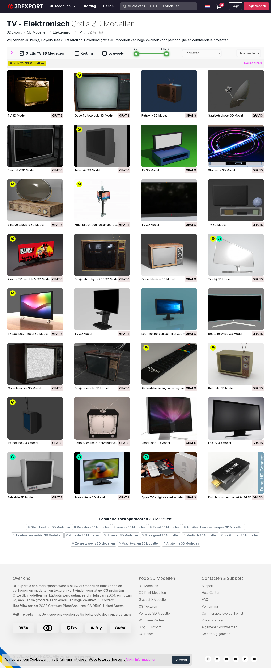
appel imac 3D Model (155, 443)
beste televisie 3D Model (225, 334)
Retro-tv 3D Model (154, 115)
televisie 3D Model (20, 497)
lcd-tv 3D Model (219, 443)
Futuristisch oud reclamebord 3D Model (101, 225)
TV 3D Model (16, 115)
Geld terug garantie (216, 634)
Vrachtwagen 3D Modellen (139, 543)
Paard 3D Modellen (164, 527)
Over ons (21, 578)
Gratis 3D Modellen (153, 599)
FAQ (205, 599)
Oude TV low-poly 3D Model (94, 115)
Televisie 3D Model (87, 170)
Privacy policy (212, 620)
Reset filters (253, 63)
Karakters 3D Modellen (92, 527)
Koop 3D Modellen (157, 578)
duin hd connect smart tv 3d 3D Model (234, 497)
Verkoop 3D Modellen (155, 613)
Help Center (211, 592)
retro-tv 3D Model (220, 388)
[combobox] (202, 53)
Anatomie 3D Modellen (181, 543)
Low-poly (113, 53)
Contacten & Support (222, 578)
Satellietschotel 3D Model (225, 115)
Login (236, 6)
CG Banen (146, 634)
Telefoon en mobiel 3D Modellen (37, 535)
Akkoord (181, 660)
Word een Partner (152, 620)
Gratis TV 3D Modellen (42, 53)
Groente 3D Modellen (83, 535)
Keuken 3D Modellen (129, 527)
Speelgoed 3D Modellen (161, 535)
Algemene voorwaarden (219, 627)
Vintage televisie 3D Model (26, 225)
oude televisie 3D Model (158, 279)
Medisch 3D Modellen (200, 535)
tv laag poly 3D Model (23, 443)
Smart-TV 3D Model (21, 170)
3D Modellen (148, 586)
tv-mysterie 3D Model (90, 497)
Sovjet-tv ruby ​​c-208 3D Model (96, 279)
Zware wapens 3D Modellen (93, 543)
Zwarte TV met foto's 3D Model (29, 279)
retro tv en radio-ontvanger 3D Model (100, 443)
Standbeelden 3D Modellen (49, 527)
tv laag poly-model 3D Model (28, 334)
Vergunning (210, 606)
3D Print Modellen (152, 592)
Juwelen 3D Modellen (120, 535)
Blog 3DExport (150, 627)
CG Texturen (148, 606)
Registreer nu (256, 6)
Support (207, 586)
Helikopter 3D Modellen (240, 535)
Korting (84, 53)
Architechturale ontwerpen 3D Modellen (213, 527)
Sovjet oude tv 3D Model (92, 388)
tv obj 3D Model (219, 279)
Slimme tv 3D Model (221, 170)
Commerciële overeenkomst (222, 613)
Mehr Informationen (141, 659)
